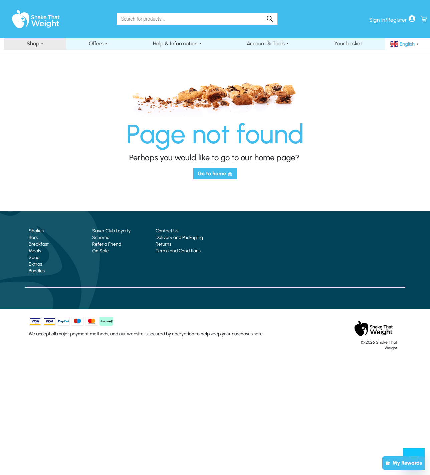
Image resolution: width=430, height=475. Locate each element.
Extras (35, 264)
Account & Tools (266, 43)
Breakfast (39, 244)
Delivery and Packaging (179, 237)
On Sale (100, 251)
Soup (34, 257)
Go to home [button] (215, 173)
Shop (33, 43)
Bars (33, 237)
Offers (96, 43)
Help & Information (175, 43)
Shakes (36, 231)
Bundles (37, 271)
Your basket (348, 43)
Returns (163, 244)
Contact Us (167, 231)
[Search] (269, 18)
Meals (35, 251)
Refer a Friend (106, 244)
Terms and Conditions (178, 251)
